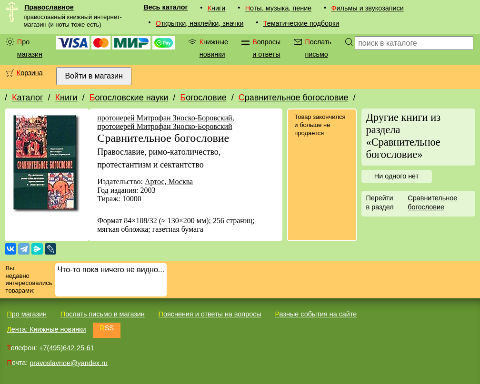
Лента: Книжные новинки (46, 329)
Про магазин (29, 48)
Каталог (27, 97)
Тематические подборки (301, 23)
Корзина (30, 73)
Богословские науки (129, 97)
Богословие (203, 97)
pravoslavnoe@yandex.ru (68, 362)
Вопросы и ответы (266, 48)
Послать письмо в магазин (102, 314)
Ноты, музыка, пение (278, 8)
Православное (49, 7)
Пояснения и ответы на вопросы (210, 314)
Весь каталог (165, 7)
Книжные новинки (214, 48)
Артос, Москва (169, 181)
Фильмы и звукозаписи (367, 8)
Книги (217, 8)
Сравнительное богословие (294, 97)
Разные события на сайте (316, 314)
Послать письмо (318, 48)
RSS (107, 328)
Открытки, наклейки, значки (200, 23)
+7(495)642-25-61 (66, 348)
